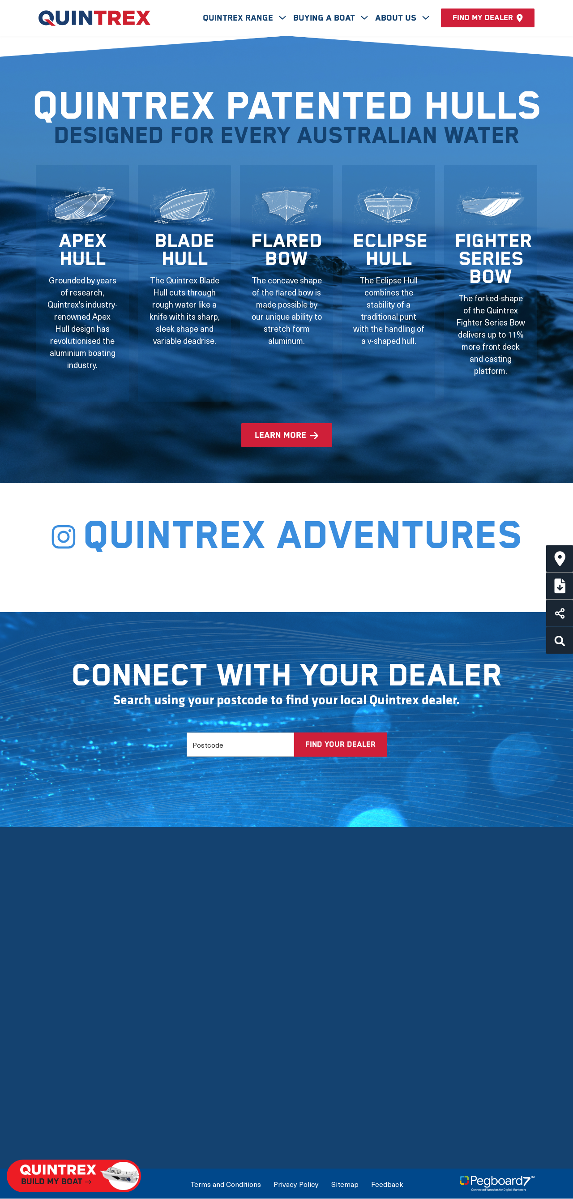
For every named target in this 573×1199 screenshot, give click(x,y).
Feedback (387, 1183)
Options (223, 1053)
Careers (53, 1130)
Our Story (55, 976)
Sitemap (345, 1183)
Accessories (231, 1072)
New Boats (228, 976)
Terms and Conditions (225, 1183)
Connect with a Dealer (419, 995)
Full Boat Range (237, 1034)
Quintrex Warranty (71, 1053)
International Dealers (417, 1015)
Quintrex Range (239, 18)
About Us (397, 18)
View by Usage (235, 1015)
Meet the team (65, 995)
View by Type (232, 995)
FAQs (48, 1111)
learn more (280, 435)
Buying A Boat (325, 18)
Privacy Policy (296, 1183)
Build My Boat (403, 976)
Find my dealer (488, 17)
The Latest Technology (80, 1015)
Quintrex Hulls (64, 1034)
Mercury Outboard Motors (86, 1072)
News (49, 1092)
